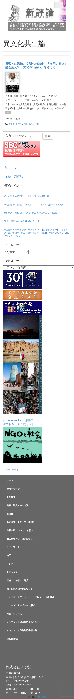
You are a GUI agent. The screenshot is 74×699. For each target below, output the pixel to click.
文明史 (19, 124)
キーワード (11, 469)
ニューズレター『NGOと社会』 (22, 605)
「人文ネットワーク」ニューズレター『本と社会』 (31, 597)
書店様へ (11, 514)
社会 (37, 124)
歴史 (31, 124)
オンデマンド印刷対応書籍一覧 (22, 630)
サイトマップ (13, 547)
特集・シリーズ (14, 614)
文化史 (11, 124)
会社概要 (11, 497)
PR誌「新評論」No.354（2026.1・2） (22, 221)
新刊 (26, 124)
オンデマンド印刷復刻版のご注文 (23, 622)
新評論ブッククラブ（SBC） (21, 522)
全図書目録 (12, 639)
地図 (9, 555)
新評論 (41, 12)
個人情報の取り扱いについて (21, 539)
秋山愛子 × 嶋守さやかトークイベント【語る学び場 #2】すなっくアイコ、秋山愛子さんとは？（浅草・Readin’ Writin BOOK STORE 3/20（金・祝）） (36, 232)
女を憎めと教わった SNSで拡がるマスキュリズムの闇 (31, 213)
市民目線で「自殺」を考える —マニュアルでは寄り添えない (34, 204)
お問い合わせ (13, 489)
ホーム (10, 480)
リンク (10, 564)
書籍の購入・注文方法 (17, 505)
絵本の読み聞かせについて (20, 589)
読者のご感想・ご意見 (17, 580)
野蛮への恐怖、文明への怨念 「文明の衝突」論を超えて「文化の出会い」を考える (36, 65)
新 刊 (10, 167)
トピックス (12, 572)
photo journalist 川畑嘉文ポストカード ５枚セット (22, 370)
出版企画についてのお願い (20, 530)
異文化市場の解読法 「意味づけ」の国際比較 (26, 196)
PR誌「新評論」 (15, 176)
